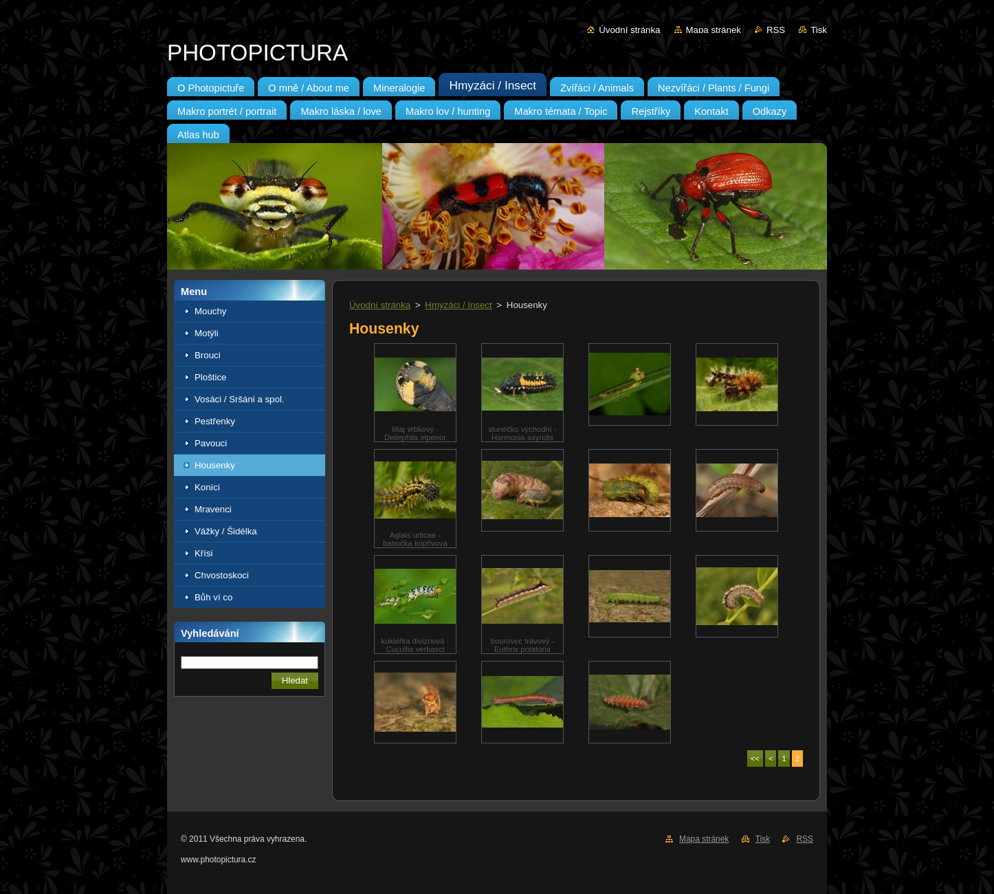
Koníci (207, 487)
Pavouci (211, 443)
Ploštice (210, 377)
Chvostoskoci (222, 575)
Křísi (204, 553)
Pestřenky (215, 421)
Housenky (215, 465)
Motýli (207, 333)
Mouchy (210, 311)
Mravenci (213, 509)
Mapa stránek (713, 30)
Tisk (818, 30)
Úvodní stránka (629, 30)
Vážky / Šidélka (226, 531)
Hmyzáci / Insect (458, 305)
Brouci (208, 355)
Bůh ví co (213, 597)
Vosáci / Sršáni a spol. (240, 399)
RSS (775, 30)
